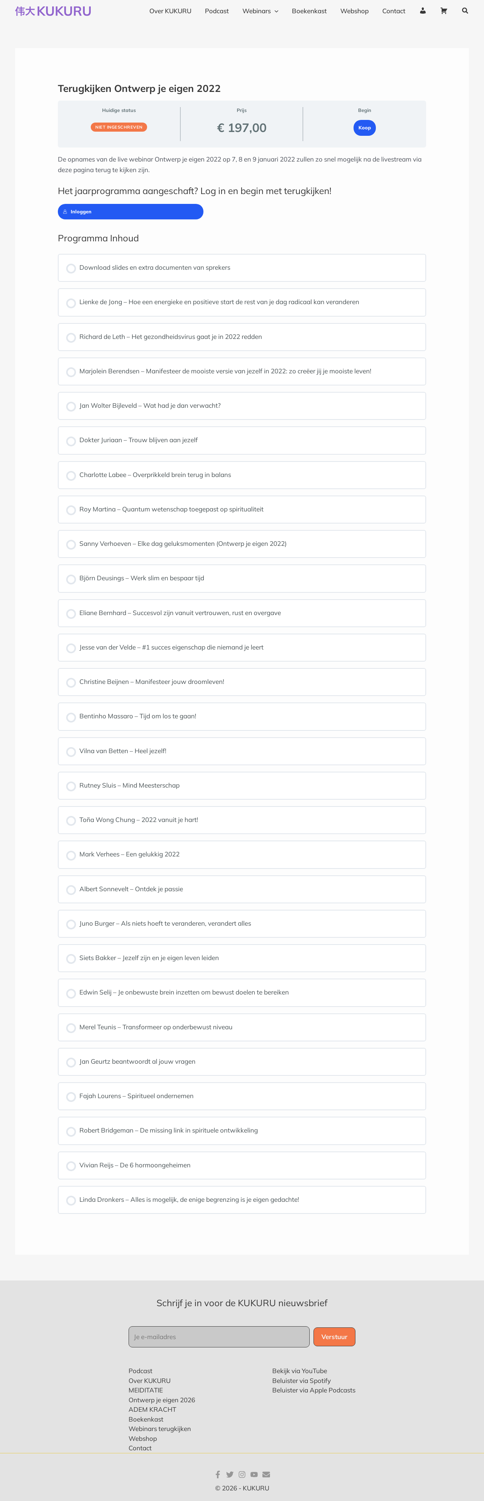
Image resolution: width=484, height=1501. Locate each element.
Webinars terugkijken (160, 1429)
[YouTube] (254, 1474)
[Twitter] (230, 1474)
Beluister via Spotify (301, 1380)
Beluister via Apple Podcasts (313, 1390)
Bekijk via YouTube (299, 1371)
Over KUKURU (150, 1380)
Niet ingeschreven (119, 127)
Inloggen (77, 211)
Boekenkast (146, 1419)
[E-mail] (266, 1474)
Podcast (140, 1371)
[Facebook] (218, 1474)
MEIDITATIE (146, 1390)
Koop (364, 127)
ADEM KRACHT (152, 1409)
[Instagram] (242, 1474)
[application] (278, 11)
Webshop (143, 1438)
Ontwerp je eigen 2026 (162, 1400)
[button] (465, 11)
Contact (140, 1448)
